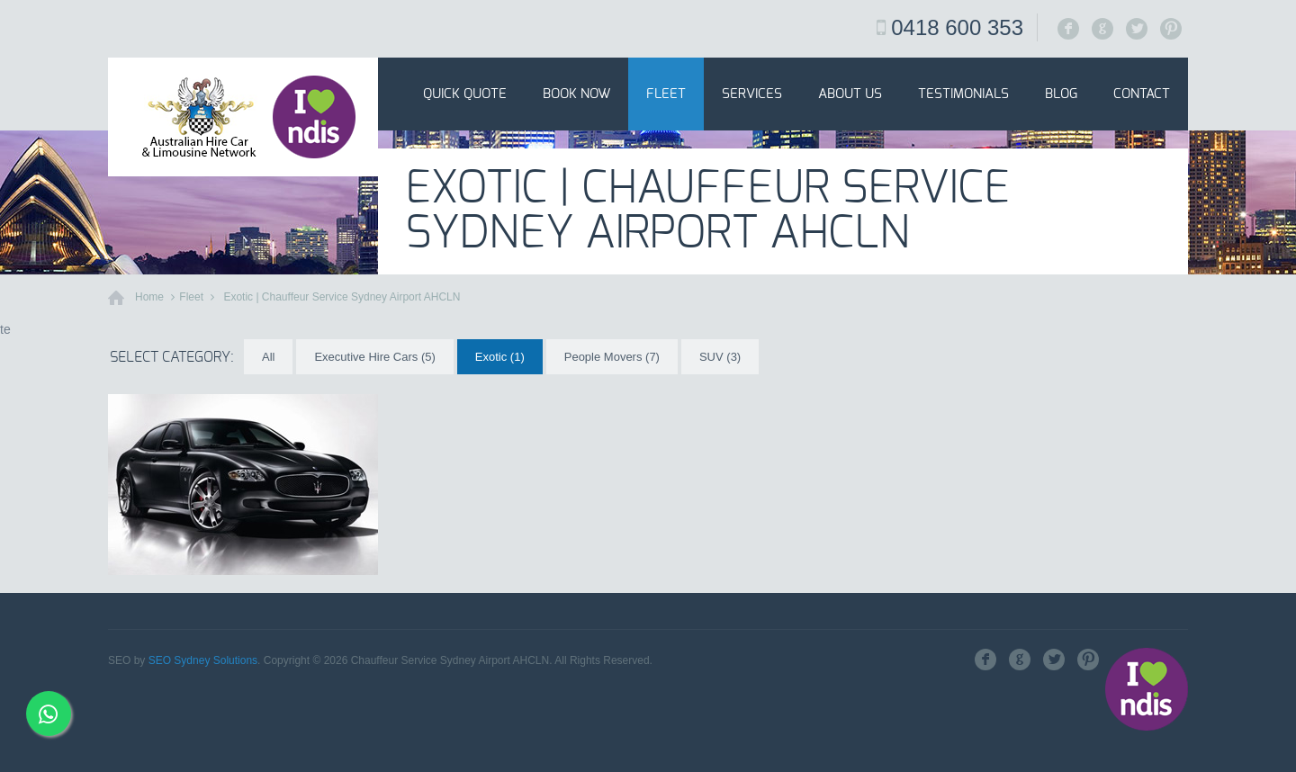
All (268, 357)
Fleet (666, 94)
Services (752, 94)
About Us (850, 94)
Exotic (500, 357)
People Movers (612, 357)
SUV (720, 357)
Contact (1141, 94)
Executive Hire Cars (374, 357)
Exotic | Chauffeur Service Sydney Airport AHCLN (341, 297)
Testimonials (963, 94)
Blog (1061, 94)
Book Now (576, 94)
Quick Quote (465, 94)
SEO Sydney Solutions (202, 660)
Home (149, 297)
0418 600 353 (957, 27)
